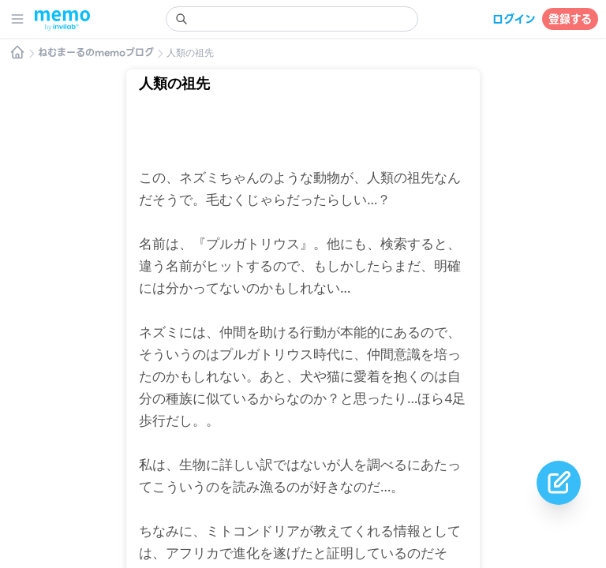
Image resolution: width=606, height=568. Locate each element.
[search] (292, 19)
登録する (570, 19)
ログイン (514, 19)
